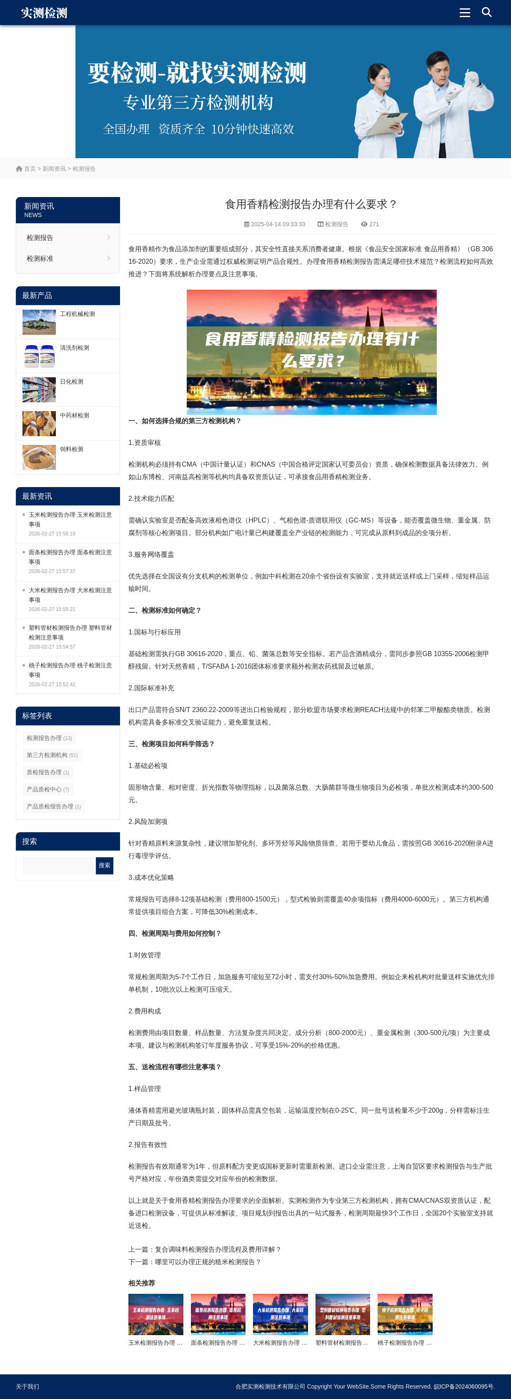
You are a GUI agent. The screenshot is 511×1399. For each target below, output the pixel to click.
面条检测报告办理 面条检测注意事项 (70, 557)
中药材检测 (74, 415)
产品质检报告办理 (54, 806)
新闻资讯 (54, 168)
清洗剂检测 (74, 347)
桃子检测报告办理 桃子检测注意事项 (70, 670)
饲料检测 (71, 449)
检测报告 (84, 168)
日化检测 (71, 381)
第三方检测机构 (52, 755)
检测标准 (40, 258)
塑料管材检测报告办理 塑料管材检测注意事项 (70, 632)
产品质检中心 (48, 789)
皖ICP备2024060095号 (463, 1386)
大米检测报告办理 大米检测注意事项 (70, 595)
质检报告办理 (48, 772)
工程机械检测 (77, 314)
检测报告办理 (49, 738)
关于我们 (27, 1386)
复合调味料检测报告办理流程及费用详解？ (218, 1249)
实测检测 (301, 1200)
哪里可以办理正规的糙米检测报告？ (208, 1261)
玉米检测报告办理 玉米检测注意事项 (70, 519)
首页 (26, 168)
